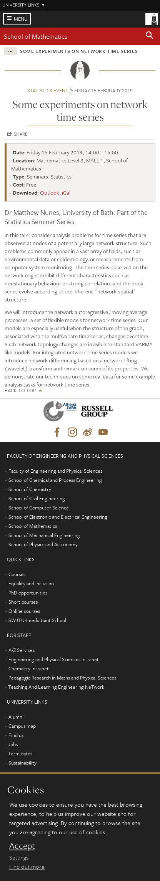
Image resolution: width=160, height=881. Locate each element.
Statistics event (47, 90)
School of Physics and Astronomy (43, 544)
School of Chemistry (29, 489)
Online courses (24, 611)
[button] (149, 36)
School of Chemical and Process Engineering (55, 480)
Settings (18, 857)
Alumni (15, 717)
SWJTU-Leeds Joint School (37, 620)
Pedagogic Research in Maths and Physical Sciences (62, 677)
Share (21, 133)
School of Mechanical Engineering (44, 535)
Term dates (20, 753)
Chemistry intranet (28, 668)
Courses (16, 574)
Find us (15, 735)
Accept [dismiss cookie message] (22, 845)
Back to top (20, 390)
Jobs (13, 744)
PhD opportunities (27, 592)
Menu (21, 19)
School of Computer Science (38, 507)
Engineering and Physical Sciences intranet (53, 659)
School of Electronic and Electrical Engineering (57, 517)
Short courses (23, 602)
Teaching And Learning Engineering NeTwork (56, 687)
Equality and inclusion (31, 583)
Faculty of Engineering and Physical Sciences (55, 471)
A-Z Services (21, 650)
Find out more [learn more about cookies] (27, 866)
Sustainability (22, 762)
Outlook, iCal (55, 192)
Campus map (22, 726)
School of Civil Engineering (36, 498)
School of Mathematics (35, 36)
